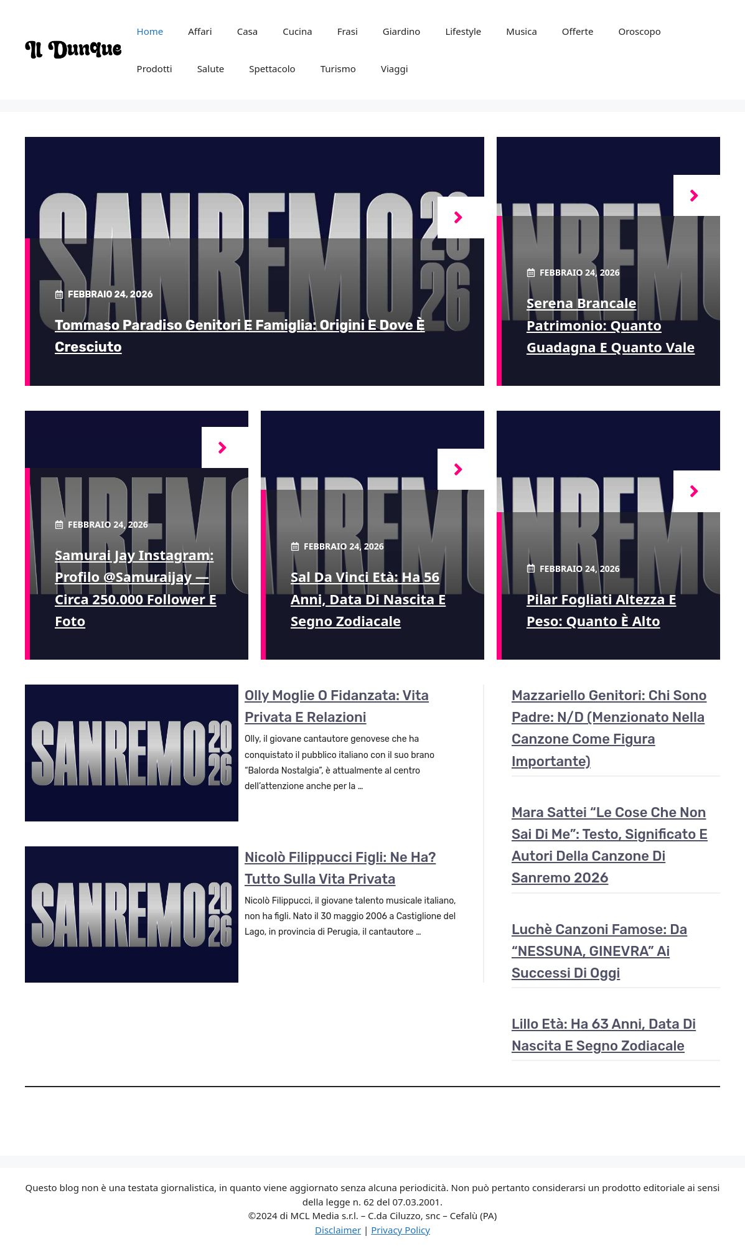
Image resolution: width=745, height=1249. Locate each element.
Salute (211, 68)
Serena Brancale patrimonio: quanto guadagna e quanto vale (611, 324)
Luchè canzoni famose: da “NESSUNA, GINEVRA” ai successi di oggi (599, 951)
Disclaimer (338, 1229)
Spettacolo (272, 68)
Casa (247, 31)
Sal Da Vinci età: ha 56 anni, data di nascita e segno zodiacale (368, 598)
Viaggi (394, 68)
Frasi (347, 31)
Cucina (297, 31)
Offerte (578, 31)
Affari (200, 31)
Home (150, 31)
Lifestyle (463, 31)
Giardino (402, 31)
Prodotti (154, 68)
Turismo (338, 68)
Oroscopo (639, 31)
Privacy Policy (400, 1229)
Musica (521, 31)
